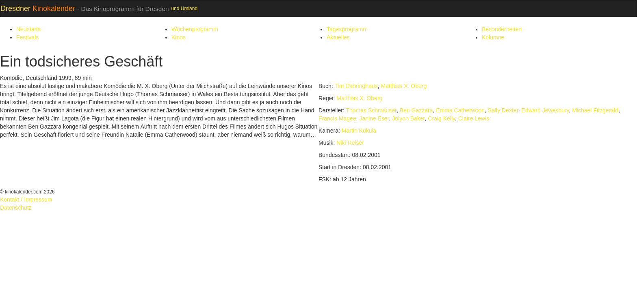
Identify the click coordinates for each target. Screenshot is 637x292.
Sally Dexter (503, 110)
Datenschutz (16, 207)
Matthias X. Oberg (404, 86)
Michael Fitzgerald (595, 110)
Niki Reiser (350, 143)
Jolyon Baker (408, 118)
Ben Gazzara (416, 110)
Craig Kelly (441, 118)
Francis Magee (337, 118)
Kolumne (493, 37)
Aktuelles (338, 37)
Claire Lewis (473, 118)
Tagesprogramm (347, 29)
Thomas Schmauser (371, 110)
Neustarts (28, 29)
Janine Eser (374, 118)
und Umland (184, 8)
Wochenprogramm (194, 29)
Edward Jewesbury (545, 110)
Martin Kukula (359, 130)
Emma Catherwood (460, 110)
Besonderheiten (502, 29)
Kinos (178, 37)
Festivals (27, 37)
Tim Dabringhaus (355, 86)
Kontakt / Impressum (26, 199)
